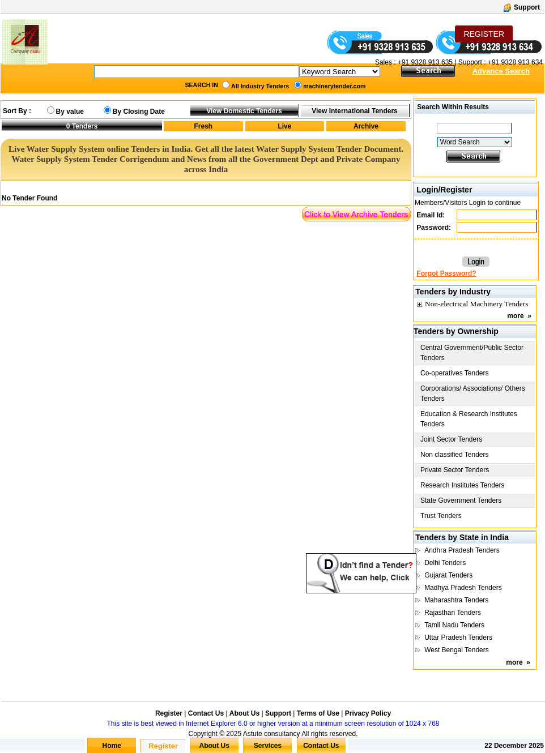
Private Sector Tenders (454, 470)
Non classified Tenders (454, 455)
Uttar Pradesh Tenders (458, 637)
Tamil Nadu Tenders (454, 625)
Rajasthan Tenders (452, 613)
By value (70, 111)
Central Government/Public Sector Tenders (471, 353)
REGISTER (483, 33)
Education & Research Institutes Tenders (468, 419)
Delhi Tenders (445, 563)
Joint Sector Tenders (451, 439)
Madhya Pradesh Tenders (463, 588)
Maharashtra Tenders (456, 600)
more (515, 316)
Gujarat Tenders (448, 575)
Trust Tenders (441, 516)
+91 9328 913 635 (424, 62)
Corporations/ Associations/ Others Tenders (472, 393)
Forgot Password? (446, 273)
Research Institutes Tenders (462, 485)
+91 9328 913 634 (515, 62)
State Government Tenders (460, 500)
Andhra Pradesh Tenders (462, 550)
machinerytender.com (334, 86)
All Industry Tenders (260, 86)
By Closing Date (139, 111)
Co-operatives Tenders (454, 373)
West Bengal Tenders (456, 650)
